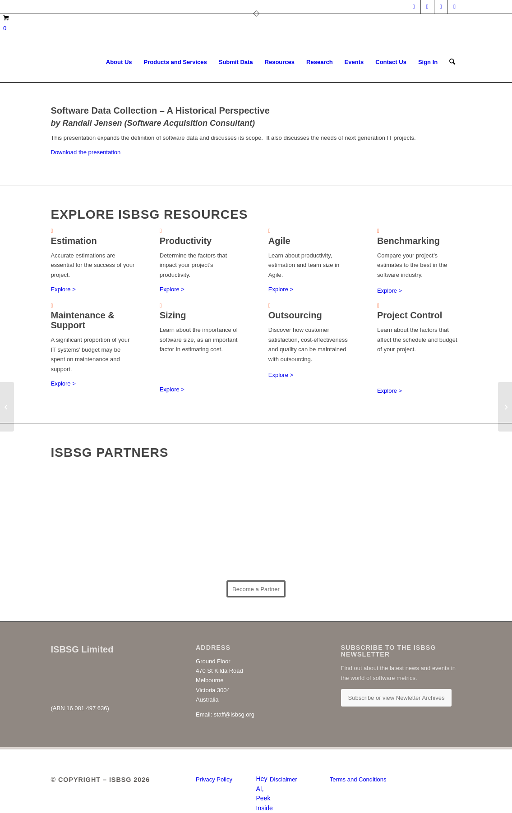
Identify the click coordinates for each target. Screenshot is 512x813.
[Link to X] (427, 7)
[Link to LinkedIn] (413, 7)
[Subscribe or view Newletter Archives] (396, 698)
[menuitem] (119, 62)
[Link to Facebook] (440, 7)
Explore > (63, 289)
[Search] (452, 62)
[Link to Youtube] (454, 7)
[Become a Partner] (256, 588)
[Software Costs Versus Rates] (505, 407)
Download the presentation (86, 152)
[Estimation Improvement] (7, 407)
